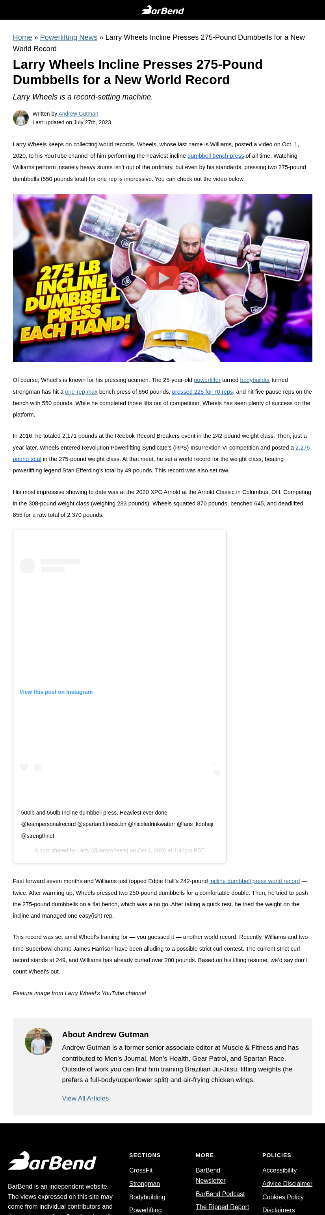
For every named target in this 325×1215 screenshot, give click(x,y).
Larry (83, 850)
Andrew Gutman (78, 114)
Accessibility (279, 1170)
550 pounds (57, 403)
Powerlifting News (68, 37)
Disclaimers (278, 1210)
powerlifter (207, 380)
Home (22, 37)
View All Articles (85, 1098)
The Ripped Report (222, 1207)
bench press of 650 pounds (134, 392)
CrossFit (141, 1170)
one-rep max (81, 392)
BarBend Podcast (220, 1194)
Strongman (144, 1183)
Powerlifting (145, 1210)
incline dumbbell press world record (255, 881)
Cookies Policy (283, 1197)
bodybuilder (255, 380)
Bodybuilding (147, 1197)
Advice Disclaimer (287, 1183)
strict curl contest (221, 949)
